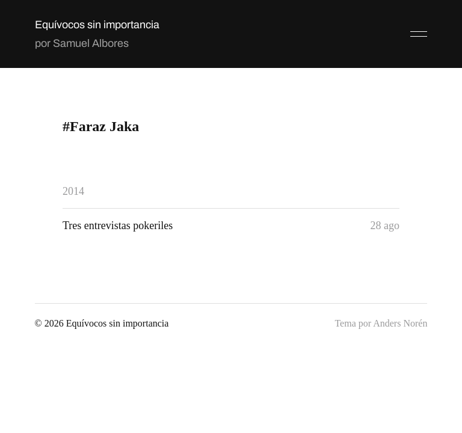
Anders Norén (400, 323)
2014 (73, 191)
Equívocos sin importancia (97, 25)
